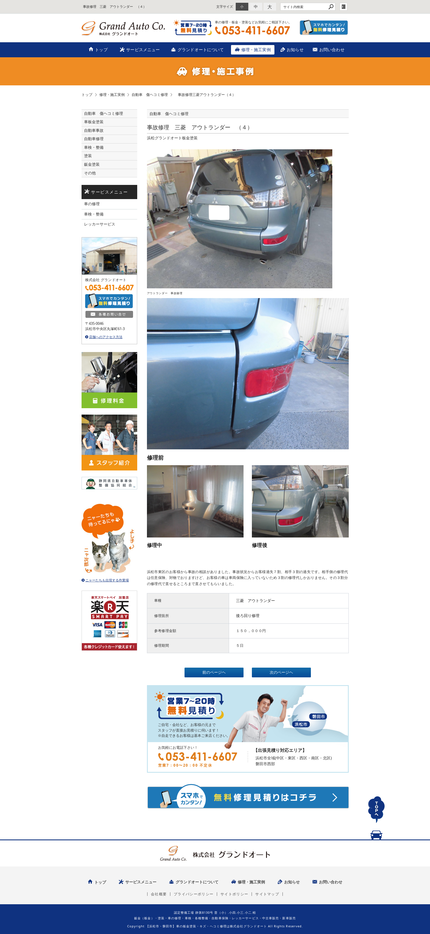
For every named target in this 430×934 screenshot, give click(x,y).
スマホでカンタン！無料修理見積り (324, 27)
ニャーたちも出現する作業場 (107, 580)
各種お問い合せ (109, 314)
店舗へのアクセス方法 (105, 337)
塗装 (88, 155)
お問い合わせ (332, 49)
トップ (101, 49)
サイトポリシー (234, 894)
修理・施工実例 (256, 49)
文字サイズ (224, 6)
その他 (92, 173)
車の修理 (92, 204)
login (343, 7)
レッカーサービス (99, 224)
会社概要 (159, 894)
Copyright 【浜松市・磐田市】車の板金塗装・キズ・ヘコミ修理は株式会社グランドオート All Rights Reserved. (215, 926)
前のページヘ (214, 672)
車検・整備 (94, 147)
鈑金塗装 (92, 164)
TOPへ (376, 816)
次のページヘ (281, 672)
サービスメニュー (143, 49)
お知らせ (295, 49)
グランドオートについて (201, 49)
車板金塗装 (94, 122)
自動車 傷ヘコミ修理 (103, 113)
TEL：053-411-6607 (252, 30)
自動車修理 (94, 139)
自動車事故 (94, 130)
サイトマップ (267, 894)
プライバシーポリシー (193, 894)
